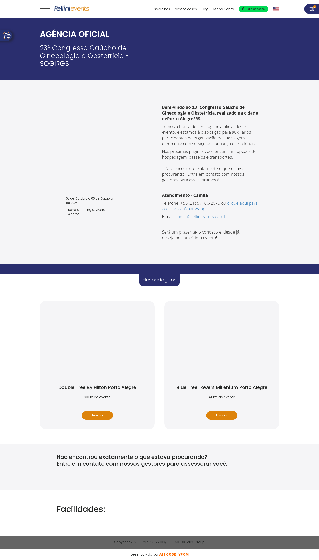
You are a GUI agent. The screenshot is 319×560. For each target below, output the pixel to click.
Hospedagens (159, 279)
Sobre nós (162, 9)
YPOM (183, 554)
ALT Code (167, 554)
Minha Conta (223, 9)
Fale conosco (253, 9)
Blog (205, 9)
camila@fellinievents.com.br (202, 216)
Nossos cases (186, 9)
